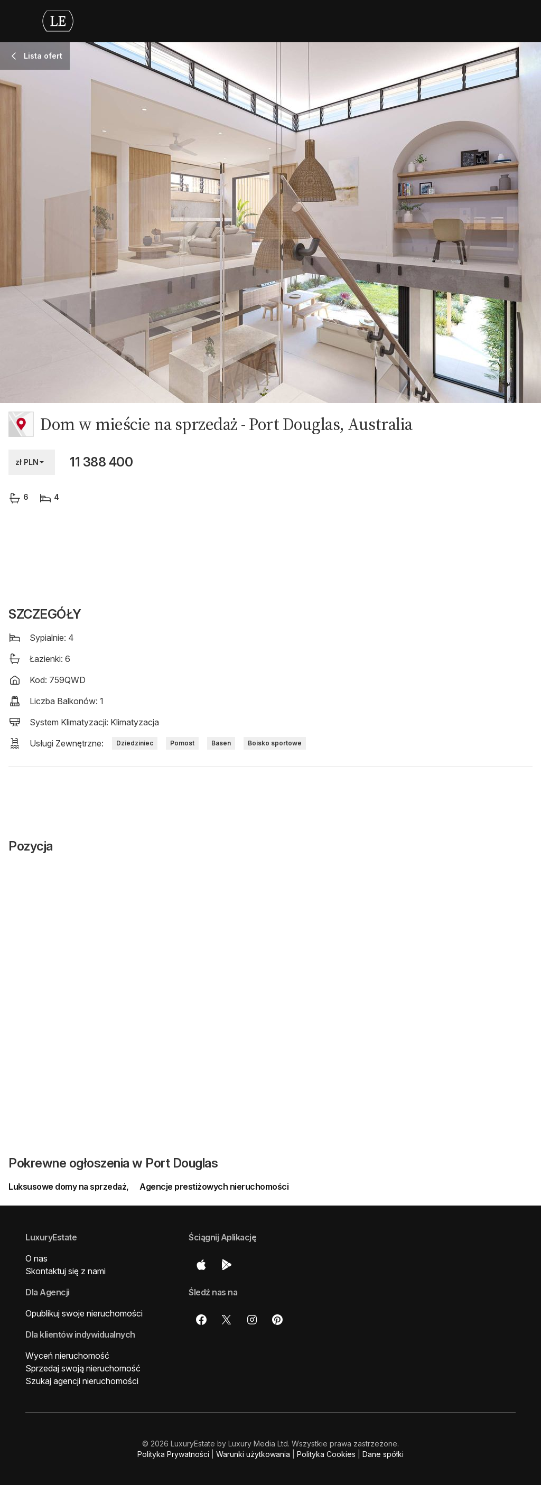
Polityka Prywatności (173, 1454)
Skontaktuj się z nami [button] (65, 1271)
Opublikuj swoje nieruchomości (84, 1313)
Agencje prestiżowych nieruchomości (213, 1186)
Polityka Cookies (326, 1454)
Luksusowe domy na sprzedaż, (69, 1186)
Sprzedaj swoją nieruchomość (83, 1368)
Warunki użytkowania (253, 1454)
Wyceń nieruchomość (67, 1355)
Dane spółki (383, 1454)
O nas (36, 1258)
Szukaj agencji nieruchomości (81, 1381)
